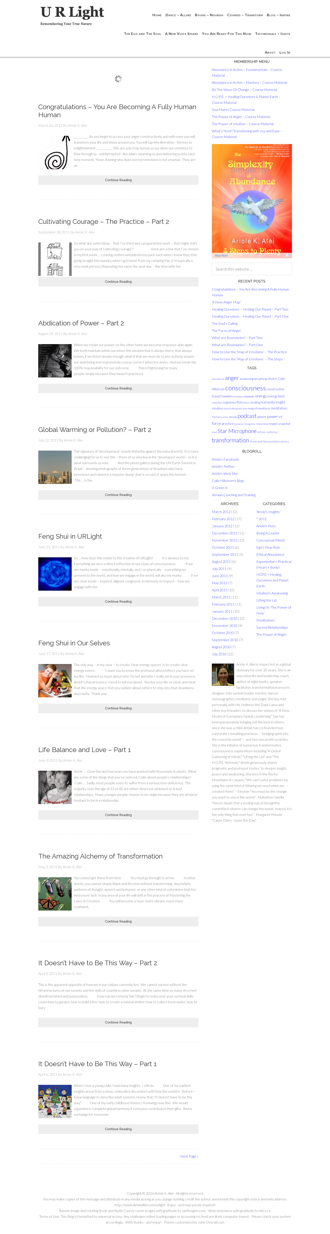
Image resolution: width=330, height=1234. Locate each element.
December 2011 (224, 533)
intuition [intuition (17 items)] (217, 408)
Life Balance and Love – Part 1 (84, 750)
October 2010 (223, 632)
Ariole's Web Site (225, 473)
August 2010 (221, 647)
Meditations (265, 620)
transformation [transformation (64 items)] (230, 440)
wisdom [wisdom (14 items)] (275, 441)
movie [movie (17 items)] (233, 417)
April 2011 (219, 590)
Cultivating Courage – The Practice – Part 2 (103, 221)
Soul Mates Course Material (233, 109)
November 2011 (224, 540)
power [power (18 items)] (261, 417)
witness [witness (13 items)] (284, 441)
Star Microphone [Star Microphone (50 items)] (237, 431)
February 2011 (223, 604)
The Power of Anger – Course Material (241, 116)
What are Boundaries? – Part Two (237, 337)
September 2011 (225, 554)
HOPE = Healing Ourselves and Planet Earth (272, 580)
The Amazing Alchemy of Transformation (100, 856)
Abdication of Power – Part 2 (81, 323)
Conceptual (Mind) (270, 540)
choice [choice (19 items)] (272, 379)
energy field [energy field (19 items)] (275, 396)
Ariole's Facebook (225, 459)
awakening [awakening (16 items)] (246, 379)
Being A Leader (267, 533)
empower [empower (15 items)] (249, 396)
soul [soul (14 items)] (214, 432)
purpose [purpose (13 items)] (238, 423)
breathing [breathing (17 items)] (260, 379)
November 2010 (224, 625)
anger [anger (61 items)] (232, 377)
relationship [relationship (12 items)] (262, 423)
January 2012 (222, 526)
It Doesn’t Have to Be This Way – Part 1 (97, 1064)
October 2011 (223, 547)
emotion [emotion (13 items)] (238, 396)
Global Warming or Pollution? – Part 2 (94, 429)
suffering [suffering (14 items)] (272, 432)
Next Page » (189, 1156)
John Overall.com (211, 1222)
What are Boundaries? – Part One (237, 345)
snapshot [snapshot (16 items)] (284, 423)
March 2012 (221, 512)
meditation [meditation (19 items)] (279, 408)
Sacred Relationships (272, 627)
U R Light (73, 16)
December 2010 (224, 618)
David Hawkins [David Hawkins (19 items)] (222, 396)
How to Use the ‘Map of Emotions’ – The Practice (249, 352)
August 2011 (221, 561)
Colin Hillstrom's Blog (227, 480)
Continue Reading (118, 180)
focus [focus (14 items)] (247, 402)
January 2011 (222, 611)
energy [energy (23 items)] (261, 396)
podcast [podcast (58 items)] (247, 415)
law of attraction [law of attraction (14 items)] (233, 408)
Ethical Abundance (270, 554)
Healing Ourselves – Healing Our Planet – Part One (250, 316)
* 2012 (261, 519)
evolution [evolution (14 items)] (217, 402)
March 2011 (221, 597)
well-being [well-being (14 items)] (264, 441)
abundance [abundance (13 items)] (218, 378)
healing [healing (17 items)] (255, 402)
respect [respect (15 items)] (273, 423)
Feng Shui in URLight (70, 536)
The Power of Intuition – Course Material (242, 124)
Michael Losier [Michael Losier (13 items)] (220, 416)
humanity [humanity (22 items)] (268, 402)
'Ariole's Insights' (268, 512)
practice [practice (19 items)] (228, 423)
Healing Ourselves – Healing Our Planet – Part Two (250, 309)
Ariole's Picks (266, 526)
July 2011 (219, 568)
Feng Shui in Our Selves (74, 643)
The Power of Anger (271, 634)
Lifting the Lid (266, 600)
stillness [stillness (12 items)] (261, 432)
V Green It (220, 488)
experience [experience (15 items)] (229, 402)
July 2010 (219, 654)
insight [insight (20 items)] (280, 402)
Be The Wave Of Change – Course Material (244, 89)
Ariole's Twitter (223, 466)
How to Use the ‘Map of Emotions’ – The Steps (247, 359)
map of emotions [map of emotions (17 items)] (259, 408)
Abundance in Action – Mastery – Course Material (249, 82)
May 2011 (219, 583)
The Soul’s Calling (224, 323)
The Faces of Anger (226, 330)
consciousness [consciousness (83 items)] (245, 388)
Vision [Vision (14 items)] (253, 441)
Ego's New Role (268, 547)
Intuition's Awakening (272, 593)
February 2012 (223, 519)
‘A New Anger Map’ (226, 302)
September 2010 (225, 640)
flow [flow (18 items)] (240, 402)
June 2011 (220, 576)
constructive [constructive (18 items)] (275, 389)
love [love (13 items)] (245, 408)
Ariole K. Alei (164, 1193)
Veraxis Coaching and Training (233, 495)
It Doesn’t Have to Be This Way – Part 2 (97, 963)
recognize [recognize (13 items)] (249, 423)
